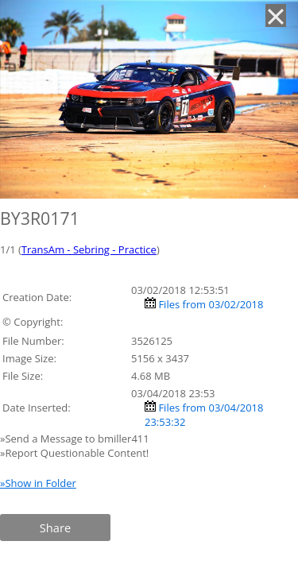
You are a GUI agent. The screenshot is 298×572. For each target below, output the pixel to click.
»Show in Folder (38, 483)
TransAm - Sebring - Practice (89, 249)
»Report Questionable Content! (74, 453)
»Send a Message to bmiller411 (76, 438)
